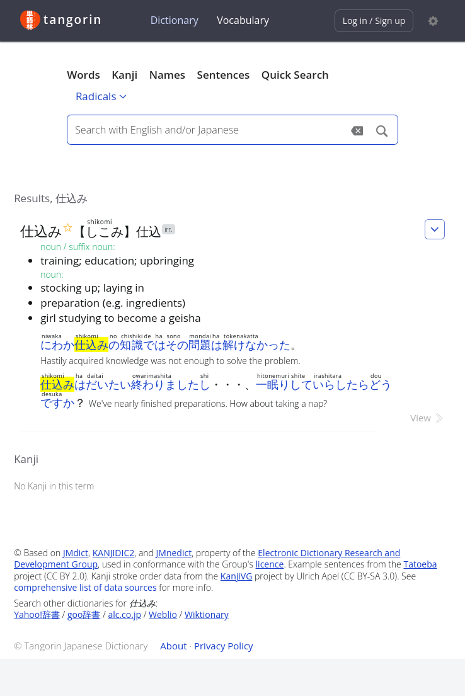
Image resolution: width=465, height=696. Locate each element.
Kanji (124, 74)
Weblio (163, 614)
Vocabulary (243, 20)
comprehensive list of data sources (85, 587)
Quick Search (295, 74)
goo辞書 (83, 614)
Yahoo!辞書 (37, 614)
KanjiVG (237, 576)
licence (270, 564)
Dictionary (174, 20)
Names (167, 74)
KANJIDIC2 (114, 553)
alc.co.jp (124, 614)
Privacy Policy (223, 645)
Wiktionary (207, 614)
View (427, 417)
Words (83, 74)
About (173, 645)
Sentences (223, 74)
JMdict (75, 553)
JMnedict (174, 553)
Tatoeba (420, 564)
